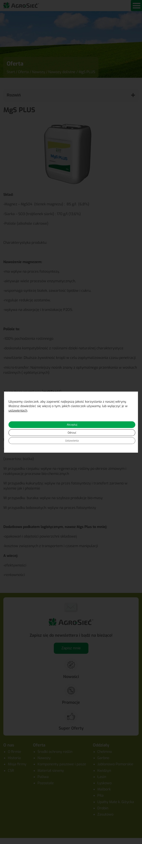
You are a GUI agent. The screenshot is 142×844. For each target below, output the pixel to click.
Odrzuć (72, 432)
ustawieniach (17, 410)
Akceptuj (72, 424)
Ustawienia (72, 440)
